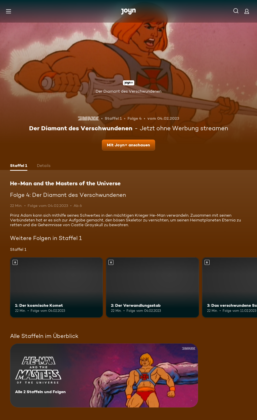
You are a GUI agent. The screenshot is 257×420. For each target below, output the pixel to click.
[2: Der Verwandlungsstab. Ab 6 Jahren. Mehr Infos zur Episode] (152, 287)
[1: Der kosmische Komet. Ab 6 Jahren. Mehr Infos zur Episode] (56, 287)
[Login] (246, 11)
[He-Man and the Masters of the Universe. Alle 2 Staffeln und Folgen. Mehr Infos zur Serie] (104, 375)
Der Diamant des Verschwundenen (128, 91)
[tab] (18, 166)
